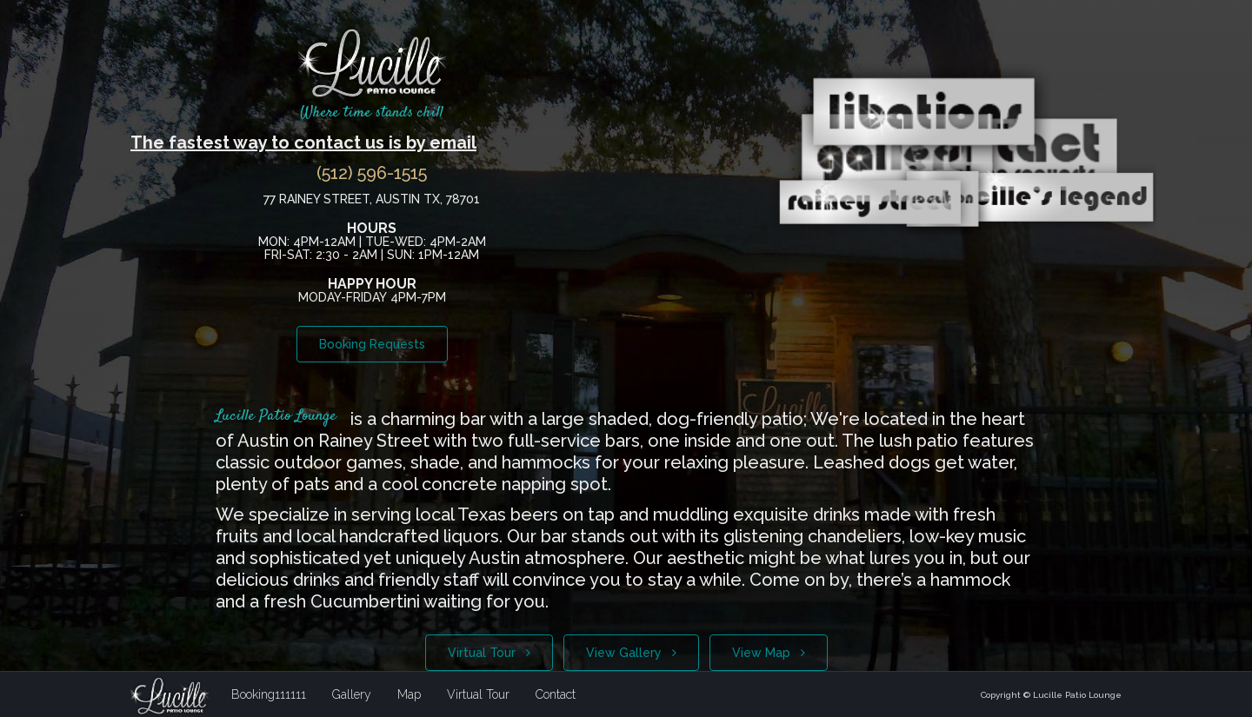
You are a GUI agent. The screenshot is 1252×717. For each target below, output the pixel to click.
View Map (768, 653)
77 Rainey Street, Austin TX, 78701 (371, 199)
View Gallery (631, 653)
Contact (556, 694)
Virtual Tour (489, 653)
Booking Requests (372, 344)
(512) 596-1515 (371, 173)
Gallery (351, 694)
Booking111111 (268, 694)
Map (409, 694)
